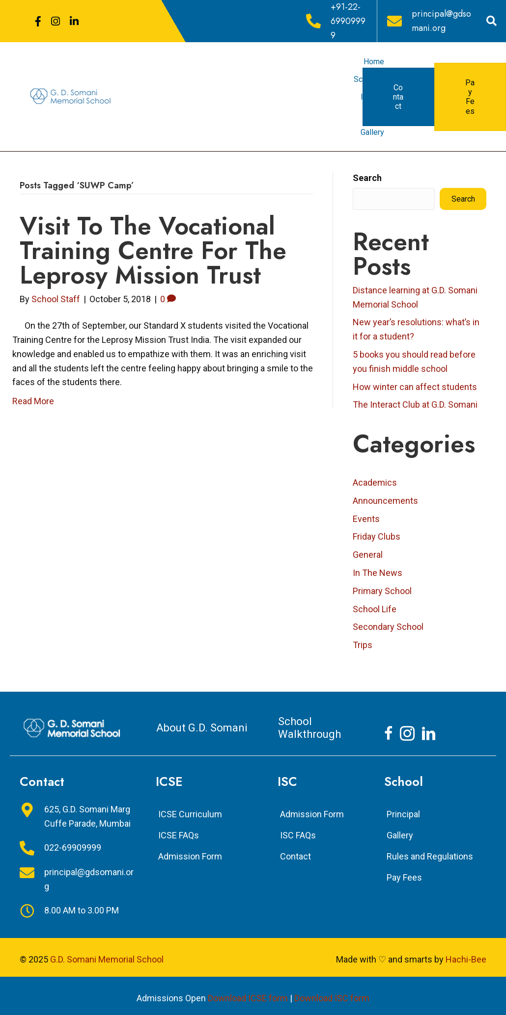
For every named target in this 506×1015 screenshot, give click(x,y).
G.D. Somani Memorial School (107, 959)
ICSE (369, 97)
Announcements (385, 500)
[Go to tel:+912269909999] (336, 21)
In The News (377, 573)
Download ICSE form (248, 998)
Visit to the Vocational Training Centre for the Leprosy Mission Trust (153, 250)
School (365, 79)
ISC (371, 114)
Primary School (382, 591)
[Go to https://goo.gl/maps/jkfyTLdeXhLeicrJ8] (78, 817)
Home (374, 61)
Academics (375, 482)
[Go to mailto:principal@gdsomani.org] (432, 21)
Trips (362, 645)
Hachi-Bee (466, 959)
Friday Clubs (376, 536)
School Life (374, 609)
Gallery (372, 132)
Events (366, 519)
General (368, 554)
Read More (33, 401)
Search (367, 178)
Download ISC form (331, 998)
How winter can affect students (415, 387)
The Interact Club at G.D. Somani (415, 404)
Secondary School (388, 627)
